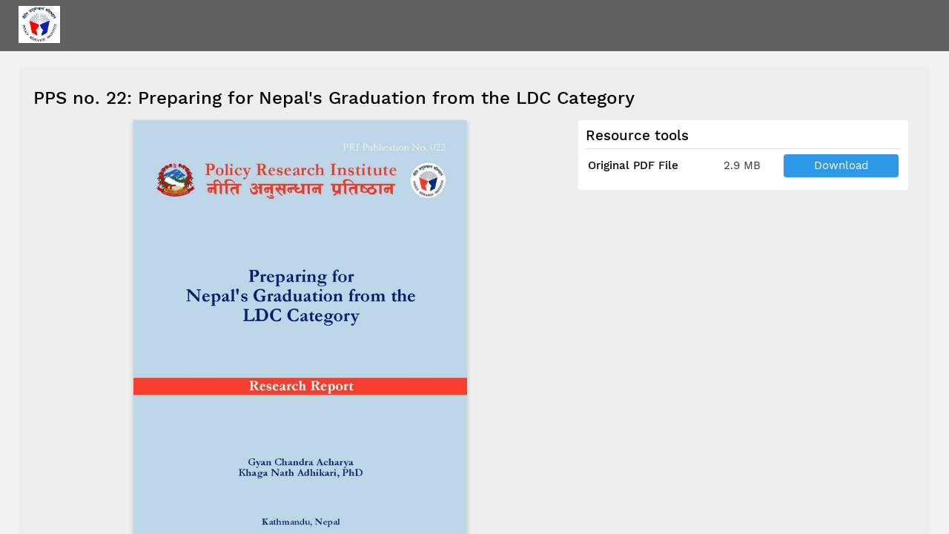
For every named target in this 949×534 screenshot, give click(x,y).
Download (841, 165)
